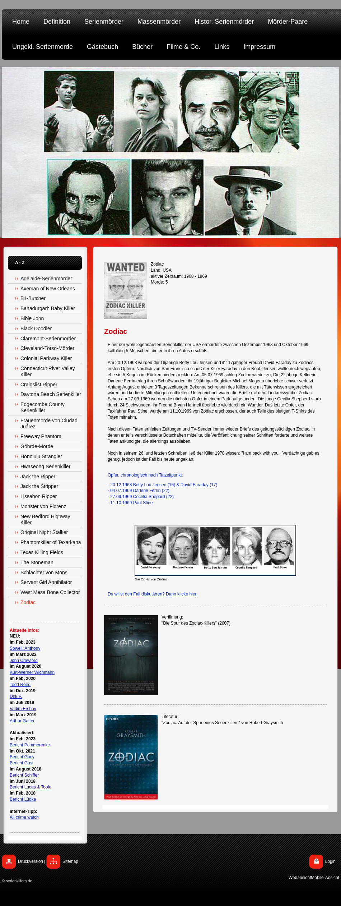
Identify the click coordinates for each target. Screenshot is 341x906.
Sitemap (70, 861)
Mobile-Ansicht (325, 877)
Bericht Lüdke (23, 799)
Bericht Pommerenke (30, 745)
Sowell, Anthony (25, 648)
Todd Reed (20, 684)
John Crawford (24, 660)
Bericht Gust (21, 762)
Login (330, 861)
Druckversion (30, 861)
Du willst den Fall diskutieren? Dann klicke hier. (152, 594)
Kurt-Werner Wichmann (32, 672)
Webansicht (300, 877)
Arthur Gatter (22, 720)
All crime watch (24, 817)
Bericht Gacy (22, 756)
